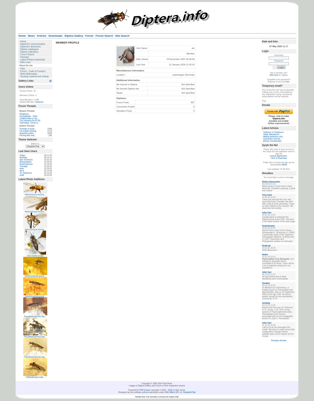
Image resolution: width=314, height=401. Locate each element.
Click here (273, 75)
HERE (284, 165)
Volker (22, 155)
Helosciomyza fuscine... (35, 194)
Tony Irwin (267, 195)
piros (22, 171)
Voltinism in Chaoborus (273, 132)
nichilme (266, 303)
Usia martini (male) (35, 256)
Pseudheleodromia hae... (35, 316)
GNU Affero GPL (172, 392)
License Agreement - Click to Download (279, 157)
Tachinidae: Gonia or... (30, 123)
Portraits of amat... (28, 129)
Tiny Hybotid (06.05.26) (30, 120)
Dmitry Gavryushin (271, 182)
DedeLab (266, 246)
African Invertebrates (272, 141)
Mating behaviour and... (273, 137)
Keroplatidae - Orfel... (29, 116)
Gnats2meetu (268, 226)
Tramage (24, 166)
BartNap (23, 157)
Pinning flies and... (28, 135)
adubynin (39, 102)
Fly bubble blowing (28, 131)
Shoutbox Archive (279, 340)
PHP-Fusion (144, 390)
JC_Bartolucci (26, 173)
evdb (22, 175)
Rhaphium (24, 114)
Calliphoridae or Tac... (29, 118)
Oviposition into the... (272, 139)
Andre (265, 254)
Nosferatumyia (26, 164)
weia (22, 168)
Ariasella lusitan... (27, 133)
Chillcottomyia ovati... (35, 377)
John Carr (267, 213)
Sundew (266, 283)
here (287, 82)
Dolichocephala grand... (35, 276)
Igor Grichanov (26, 160)
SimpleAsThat (189, 392)
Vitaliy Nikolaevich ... (272, 134)
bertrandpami (25, 162)
